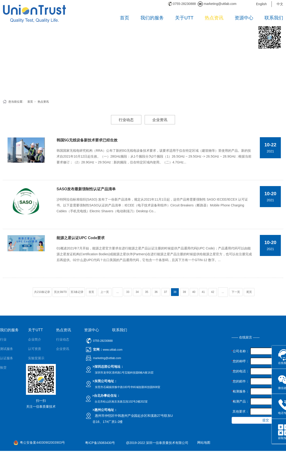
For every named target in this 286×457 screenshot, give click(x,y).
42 (212, 292)
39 (184, 292)
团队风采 (34, 367)
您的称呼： (240, 361)
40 (193, 292)
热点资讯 (214, 17)
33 (127, 292)
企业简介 (34, 339)
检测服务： (240, 391)
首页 (124, 17)
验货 (3, 367)
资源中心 (244, 17)
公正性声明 (36, 377)
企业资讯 (159, 120)
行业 (3, 339)
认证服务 (6, 358)
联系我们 (274, 17)
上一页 (104, 292)
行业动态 (126, 120)
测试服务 (6, 349)
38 (174, 292)
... (117, 292)
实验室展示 (36, 358)
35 (146, 292)
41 (203, 292)
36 (155, 292)
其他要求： (240, 411)
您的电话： (240, 371)
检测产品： (240, 401)
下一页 (236, 292)
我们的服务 (152, 17)
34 (137, 292)
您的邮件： (240, 381)
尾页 (249, 292)
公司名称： (240, 351)
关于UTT (184, 17)
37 (165, 292)
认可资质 (34, 349)
